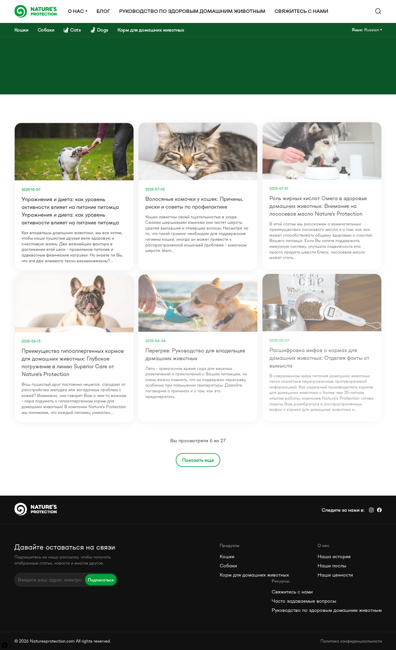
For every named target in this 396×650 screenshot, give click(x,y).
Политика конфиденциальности (351, 641)
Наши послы (332, 565)
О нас (76, 11)
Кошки (227, 556)
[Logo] (35, 11)
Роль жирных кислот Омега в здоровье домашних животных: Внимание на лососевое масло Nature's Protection (318, 204)
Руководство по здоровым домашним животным (192, 11)
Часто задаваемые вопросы (304, 601)
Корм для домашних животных (254, 575)
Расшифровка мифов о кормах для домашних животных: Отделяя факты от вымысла (319, 356)
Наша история (334, 556)
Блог (103, 11)
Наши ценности (335, 575)
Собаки (228, 565)
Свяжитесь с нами (301, 11)
